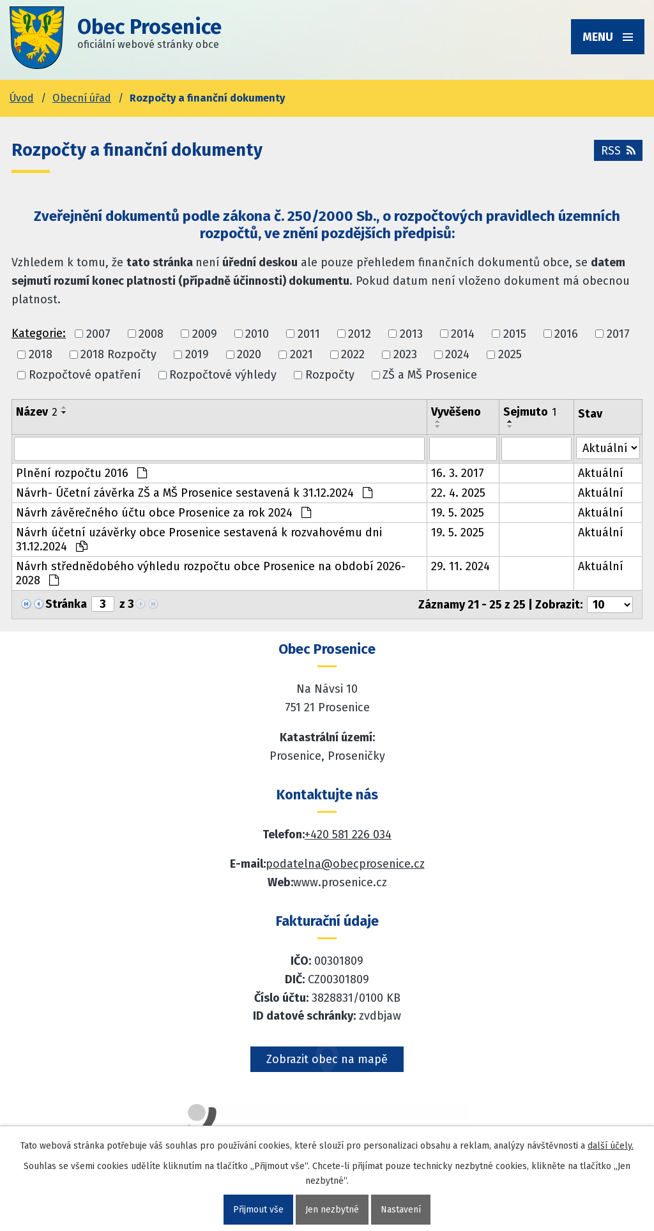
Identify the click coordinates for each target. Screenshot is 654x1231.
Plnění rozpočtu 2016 (81, 473)
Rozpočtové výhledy (223, 375)
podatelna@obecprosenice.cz (345, 864)
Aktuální (600, 473)
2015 (514, 334)
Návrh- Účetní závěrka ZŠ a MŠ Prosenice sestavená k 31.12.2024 (194, 493)
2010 (257, 334)
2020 (249, 354)
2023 (405, 354)
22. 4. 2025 (458, 493)
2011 (309, 334)
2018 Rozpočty (118, 354)
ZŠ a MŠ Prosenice (430, 375)
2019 (197, 354)
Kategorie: (38, 333)
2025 (510, 354)
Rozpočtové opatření (85, 375)
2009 (204, 334)
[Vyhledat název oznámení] (219, 449)
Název (36, 412)
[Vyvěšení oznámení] (463, 449)
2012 (359, 334)
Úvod (22, 98)
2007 (98, 334)
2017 (618, 334)
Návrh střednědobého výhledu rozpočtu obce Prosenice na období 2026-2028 (211, 573)
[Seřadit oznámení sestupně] (64, 412)
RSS (618, 151)
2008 (151, 334)
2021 (301, 354)
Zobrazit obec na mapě (327, 1059)
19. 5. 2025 (457, 513)
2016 (566, 334)
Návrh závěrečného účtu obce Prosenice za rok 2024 (163, 513)
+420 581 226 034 (348, 834)
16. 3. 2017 (457, 473)
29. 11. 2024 (460, 566)
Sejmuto (529, 412)
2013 (411, 334)
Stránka (66, 604)
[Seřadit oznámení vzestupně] (64, 407)
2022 (353, 354)
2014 (463, 334)
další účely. (611, 1145)
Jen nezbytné (332, 1209)
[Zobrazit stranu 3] (102, 604)
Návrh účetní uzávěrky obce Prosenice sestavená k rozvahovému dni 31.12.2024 (199, 539)
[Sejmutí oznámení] (536, 449)
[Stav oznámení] (608, 448)
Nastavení (401, 1209)
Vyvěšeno (456, 412)
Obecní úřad (81, 98)
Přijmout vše (258, 1209)
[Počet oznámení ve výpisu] (610, 604)
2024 (457, 354)
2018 (40, 354)
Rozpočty (329, 375)
